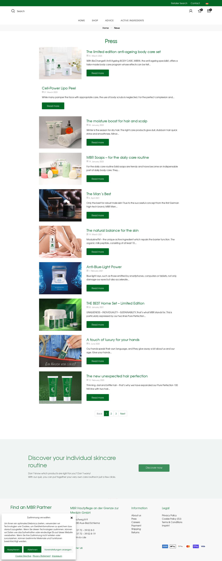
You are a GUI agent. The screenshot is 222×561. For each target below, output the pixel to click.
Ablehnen (32, 549)
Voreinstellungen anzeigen (57, 549)
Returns (135, 532)
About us (136, 515)
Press (133, 518)
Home (106, 27)
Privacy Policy (169, 515)
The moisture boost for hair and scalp (117, 120)
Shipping (136, 529)
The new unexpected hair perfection (117, 375)
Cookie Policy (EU (171, 518)
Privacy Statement (42, 555)
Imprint (165, 525)
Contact (195, 3)
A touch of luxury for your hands (113, 339)
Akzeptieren (13, 549)
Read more (98, 73)
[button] (71, 517)
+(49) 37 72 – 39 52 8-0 (82, 530)
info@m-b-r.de (78, 537)
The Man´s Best (99, 193)
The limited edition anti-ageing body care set (124, 51)
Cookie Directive (23, 555)
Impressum (57, 555)
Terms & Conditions (172, 522)
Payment (136, 525)
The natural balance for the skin (113, 230)
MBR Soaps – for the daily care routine (118, 157)
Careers (135, 522)
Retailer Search (179, 3)
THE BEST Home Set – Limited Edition (115, 303)
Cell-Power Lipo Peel (59, 88)
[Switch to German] (207, 3)
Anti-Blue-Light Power (104, 266)
